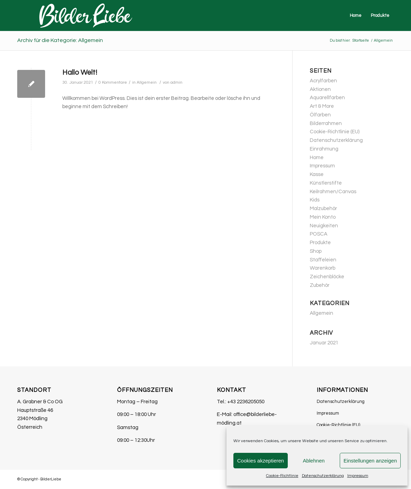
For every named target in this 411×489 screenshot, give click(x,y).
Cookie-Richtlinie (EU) (334, 131)
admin (176, 82)
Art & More (322, 106)
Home (317, 157)
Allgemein (147, 82)
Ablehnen (314, 461)
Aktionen (320, 89)
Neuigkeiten (324, 225)
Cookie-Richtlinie (282, 476)
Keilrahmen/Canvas (333, 191)
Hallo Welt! (79, 72)
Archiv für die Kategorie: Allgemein (60, 40)
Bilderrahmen (326, 123)
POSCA (318, 234)
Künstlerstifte (326, 183)
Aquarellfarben (327, 97)
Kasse (317, 174)
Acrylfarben (323, 80)
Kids (314, 199)
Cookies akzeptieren (260, 461)
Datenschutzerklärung (323, 476)
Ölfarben (320, 114)
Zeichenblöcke (327, 276)
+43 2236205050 (245, 401)
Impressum (357, 476)
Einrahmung (324, 149)
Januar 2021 (324, 342)
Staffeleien (323, 259)
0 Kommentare (112, 82)
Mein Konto (323, 217)
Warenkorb (322, 268)
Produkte (320, 242)
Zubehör (319, 285)
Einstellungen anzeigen (370, 461)
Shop (316, 251)
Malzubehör (323, 208)
